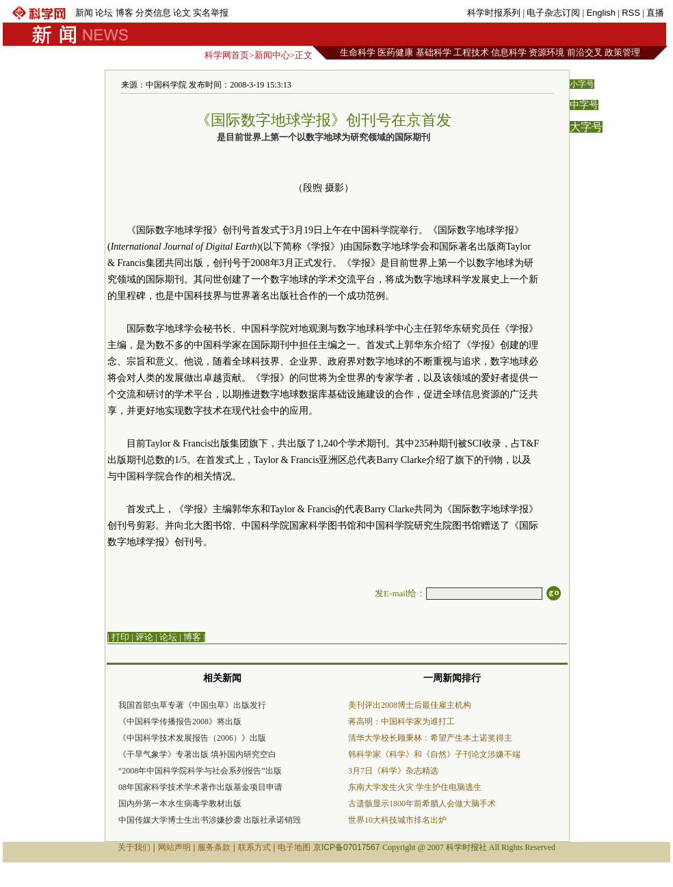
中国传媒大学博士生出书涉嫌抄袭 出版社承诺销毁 (209, 820)
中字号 (584, 105)
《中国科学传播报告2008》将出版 (179, 721)
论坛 (104, 13)
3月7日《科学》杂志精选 (393, 771)
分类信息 (153, 13)
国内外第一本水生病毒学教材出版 (179, 803)
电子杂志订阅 (553, 13)
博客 (124, 13)
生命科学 (357, 52)
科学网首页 (226, 55)
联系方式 (254, 847)
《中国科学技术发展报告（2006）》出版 (192, 738)
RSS (631, 13)
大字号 (586, 127)
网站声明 (174, 847)
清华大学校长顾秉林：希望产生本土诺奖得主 (430, 738)
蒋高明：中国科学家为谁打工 (401, 721)
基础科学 (433, 52)
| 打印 (118, 637)
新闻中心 (272, 55)
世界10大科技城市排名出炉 (397, 820)
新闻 (84, 13)
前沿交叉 (585, 52)
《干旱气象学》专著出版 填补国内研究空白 (197, 754)
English (601, 13)
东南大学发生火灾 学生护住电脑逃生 (414, 787)
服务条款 (214, 847)
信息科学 (509, 52)
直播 (655, 13)
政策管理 (622, 52)
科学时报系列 (493, 13)
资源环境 (546, 52)
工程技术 (471, 52)
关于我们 (134, 847)
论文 (182, 13)
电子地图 (294, 847)
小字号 (582, 84)
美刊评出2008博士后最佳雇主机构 (409, 705)
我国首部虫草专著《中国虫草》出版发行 (192, 705)
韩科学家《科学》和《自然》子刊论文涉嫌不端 (434, 754)
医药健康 (395, 52)
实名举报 (210, 13)
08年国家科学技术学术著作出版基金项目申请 (200, 787)
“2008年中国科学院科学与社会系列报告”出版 (200, 771)
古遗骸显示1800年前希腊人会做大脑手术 (422, 803)
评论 (144, 637)
